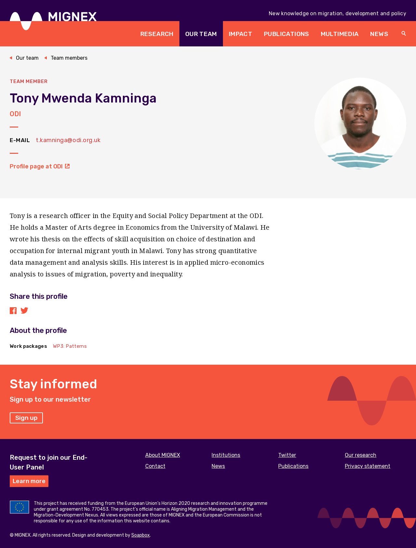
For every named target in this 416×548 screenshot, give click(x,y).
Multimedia (340, 34)
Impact (240, 34)
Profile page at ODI (40, 166)
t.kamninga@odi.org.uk (68, 140)
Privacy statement (367, 466)
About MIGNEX (162, 455)
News (379, 34)
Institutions (226, 455)
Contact (155, 466)
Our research (360, 455)
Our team (201, 34)
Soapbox (140, 535)
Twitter (287, 455)
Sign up (26, 417)
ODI (15, 114)
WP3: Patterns (70, 346)
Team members (69, 58)
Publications (286, 34)
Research (157, 34)
